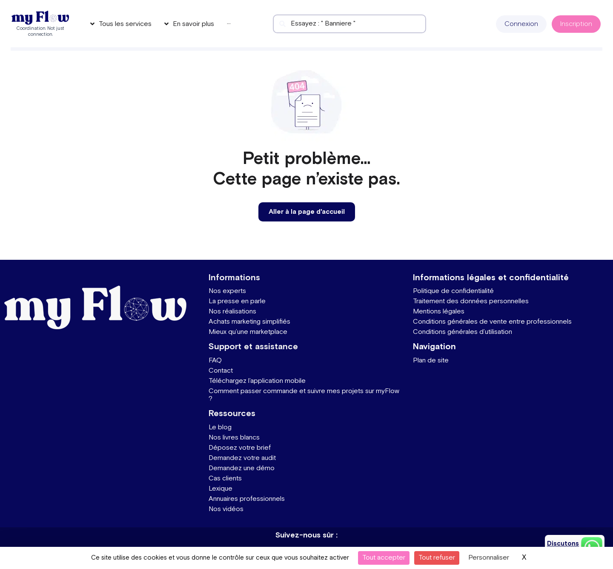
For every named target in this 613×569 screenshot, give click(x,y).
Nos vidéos (226, 509)
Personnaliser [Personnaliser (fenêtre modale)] (488, 557)
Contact (221, 370)
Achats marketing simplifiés (249, 321)
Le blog (220, 427)
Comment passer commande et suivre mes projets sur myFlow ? (304, 395)
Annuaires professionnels (247, 498)
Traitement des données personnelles (471, 301)
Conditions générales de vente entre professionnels (492, 321)
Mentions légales (438, 311)
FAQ (215, 360)
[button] (521, 24)
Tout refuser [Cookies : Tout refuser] (436, 557)
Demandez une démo (242, 468)
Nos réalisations (232, 311)
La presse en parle (237, 301)
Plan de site (431, 360)
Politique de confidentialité (453, 291)
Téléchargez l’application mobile (257, 380)
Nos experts (227, 291)
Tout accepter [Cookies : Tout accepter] (383, 557)
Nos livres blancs (234, 437)
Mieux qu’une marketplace (248, 332)
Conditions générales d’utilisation (462, 332)
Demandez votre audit (242, 458)
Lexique (220, 488)
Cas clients (225, 478)
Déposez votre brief (240, 447)
